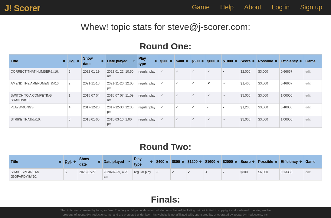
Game (201, 7)
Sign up (311, 7)
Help (227, 7)
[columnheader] (38, 61)
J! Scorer (22, 8)
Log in (281, 7)
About (252, 7)
